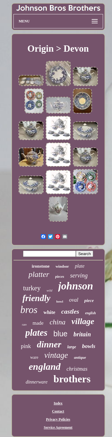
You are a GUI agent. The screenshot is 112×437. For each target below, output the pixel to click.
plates (36, 332)
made (38, 323)
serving (79, 275)
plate (80, 266)
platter (38, 274)
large (71, 347)
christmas (77, 369)
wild (49, 290)
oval (73, 300)
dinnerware (36, 381)
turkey (32, 288)
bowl (59, 301)
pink (26, 346)
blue (60, 333)
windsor (62, 266)
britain (82, 334)
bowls (88, 346)
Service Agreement (58, 427)
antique (80, 357)
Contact (58, 411)
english (90, 313)
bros (28, 309)
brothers (71, 378)
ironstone (41, 266)
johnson (75, 286)
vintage (56, 355)
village (82, 321)
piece (89, 300)
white (49, 312)
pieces (59, 277)
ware (34, 357)
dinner (49, 344)
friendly (36, 298)
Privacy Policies (58, 419)
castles (70, 311)
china (57, 322)
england (45, 366)
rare (24, 324)
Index (58, 403)
